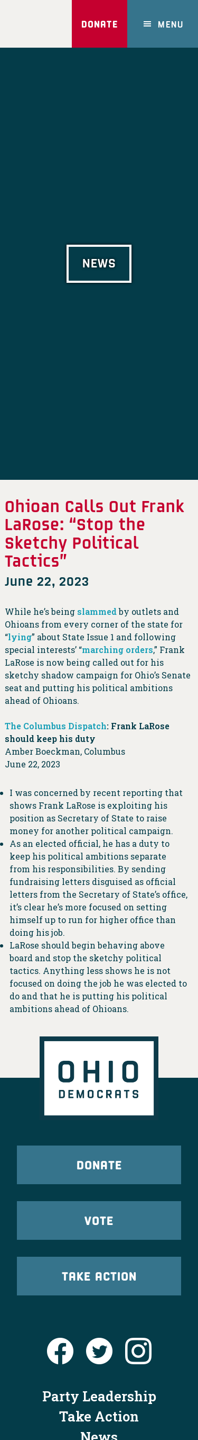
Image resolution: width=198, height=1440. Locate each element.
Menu (171, 24)
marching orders (117, 649)
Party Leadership (99, 1396)
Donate (99, 24)
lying (20, 636)
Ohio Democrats (34, 24)
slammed (97, 611)
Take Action (99, 1276)
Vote (99, 1220)
